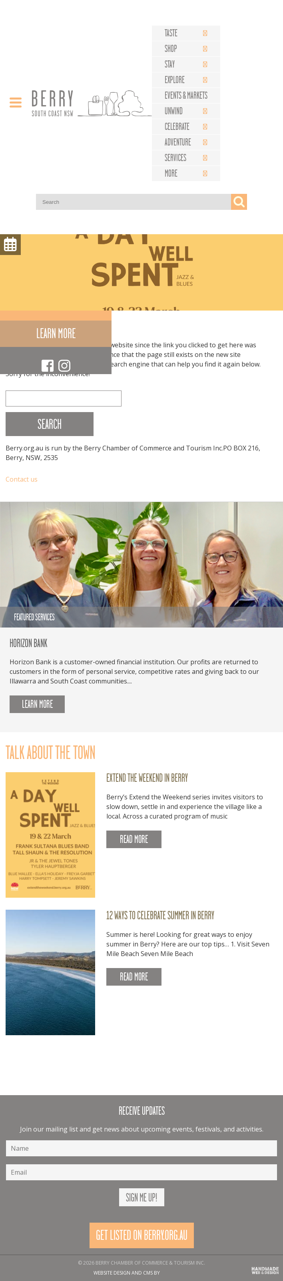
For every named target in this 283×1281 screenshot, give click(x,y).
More (171, 173)
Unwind (174, 111)
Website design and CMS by (127, 1272)
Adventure (178, 142)
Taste (171, 33)
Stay (170, 64)
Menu (10, 244)
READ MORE (134, 839)
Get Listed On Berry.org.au (141, 1235)
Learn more (56, 333)
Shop (171, 48)
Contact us (22, 479)
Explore (175, 80)
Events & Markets (186, 95)
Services (175, 157)
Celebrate (177, 126)
